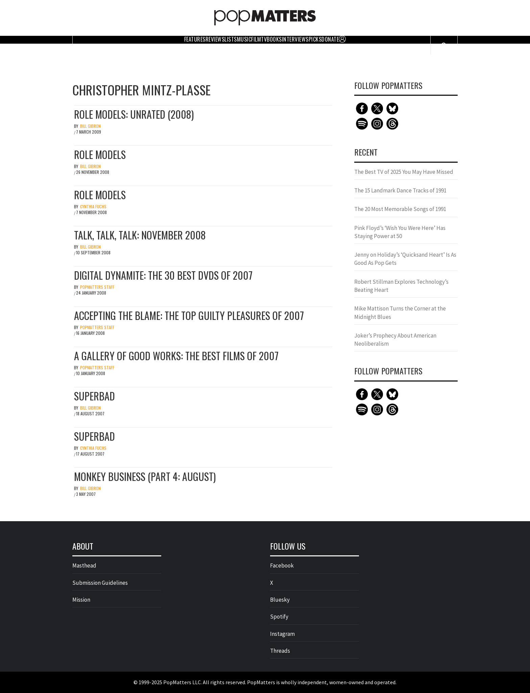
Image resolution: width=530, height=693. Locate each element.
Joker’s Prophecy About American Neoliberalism (395, 339)
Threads (280, 650)
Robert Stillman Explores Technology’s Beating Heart (401, 286)
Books (274, 39)
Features (195, 39)
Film (256, 39)
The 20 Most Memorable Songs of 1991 (400, 209)
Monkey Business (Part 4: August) (145, 476)
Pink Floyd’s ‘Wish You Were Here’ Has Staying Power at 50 (399, 232)
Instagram (282, 634)
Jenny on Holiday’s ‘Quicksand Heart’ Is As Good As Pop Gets (405, 259)
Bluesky (280, 599)
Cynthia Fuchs (93, 206)
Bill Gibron (90, 126)
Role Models (100, 154)
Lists (230, 39)
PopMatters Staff (97, 287)
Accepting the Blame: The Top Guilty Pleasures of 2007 (189, 315)
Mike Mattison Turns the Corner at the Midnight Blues (400, 312)
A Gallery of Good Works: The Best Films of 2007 (176, 355)
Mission (81, 599)
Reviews (215, 39)
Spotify (279, 616)
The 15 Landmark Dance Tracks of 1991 (400, 190)
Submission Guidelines (100, 582)
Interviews (295, 39)
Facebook (282, 565)
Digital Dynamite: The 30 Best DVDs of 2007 (163, 275)
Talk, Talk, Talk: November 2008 (140, 234)
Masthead (84, 565)
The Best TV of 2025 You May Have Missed (403, 172)
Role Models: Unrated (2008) (134, 114)
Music (244, 39)
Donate (330, 39)
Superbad (94, 395)
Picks (315, 39)
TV (264, 39)
